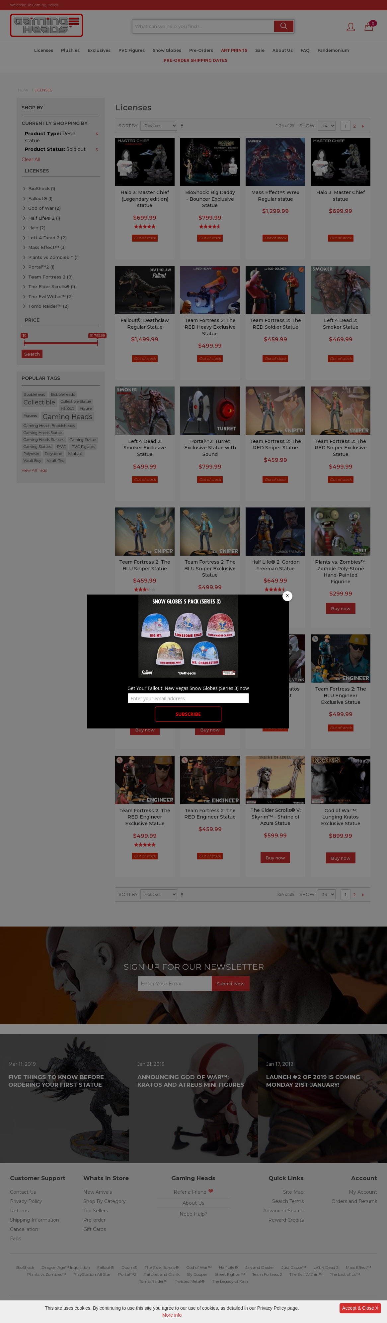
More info (172, 1315)
